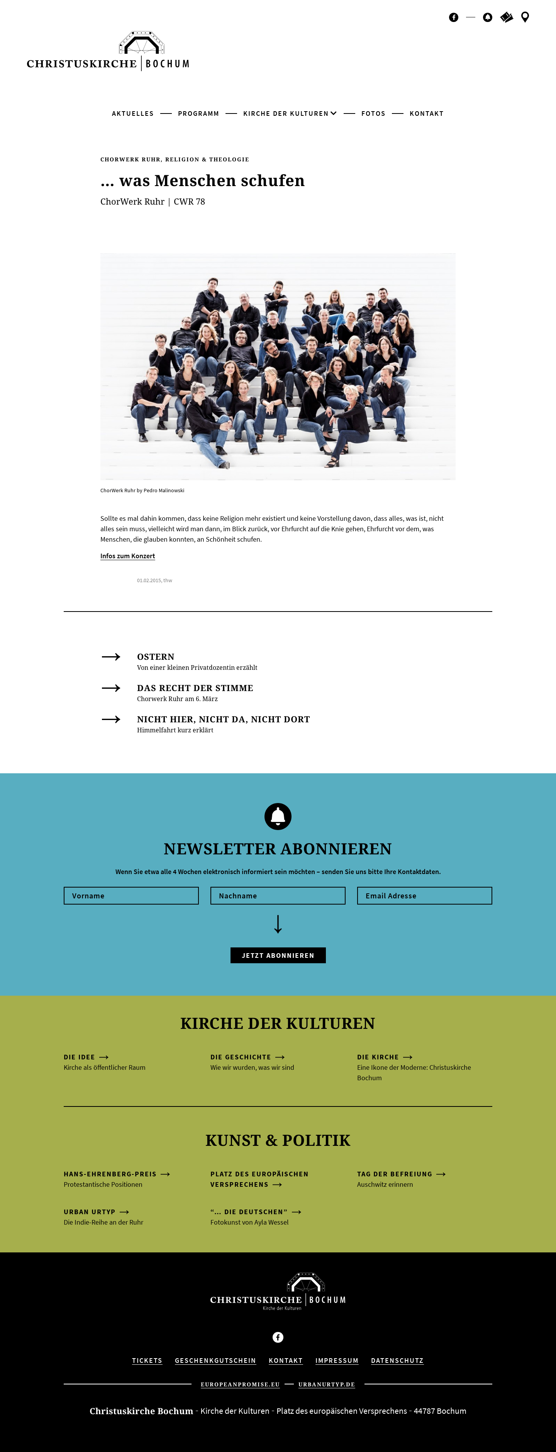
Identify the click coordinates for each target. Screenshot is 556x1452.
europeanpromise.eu (240, 1384)
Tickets (147, 1360)
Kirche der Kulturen (286, 113)
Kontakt (427, 113)
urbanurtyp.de (326, 1384)
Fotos (373, 113)
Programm (198, 113)
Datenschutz (397, 1360)
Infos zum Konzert (127, 555)
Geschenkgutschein (215, 1360)
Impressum (337, 1360)
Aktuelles (133, 113)
